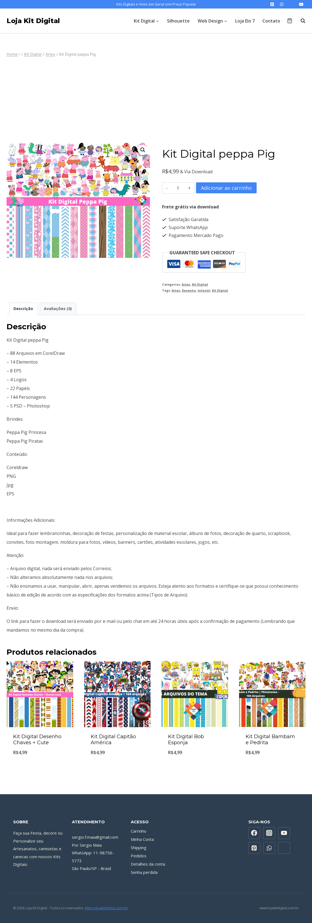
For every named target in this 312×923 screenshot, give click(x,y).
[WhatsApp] (282, 4)
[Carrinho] (289, 20)
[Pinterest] (272, 4)
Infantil (204, 290)
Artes (186, 284)
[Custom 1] (291, 4)
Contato (271, 21)
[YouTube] (301, 4)
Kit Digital (200, 284)
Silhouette (178, 21)
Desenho (189, 290)
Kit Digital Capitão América (113, 740)
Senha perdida (144, 872)
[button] (143, 150)
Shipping (138, 847)
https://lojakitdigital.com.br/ (106, 908)
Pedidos (138, 855)
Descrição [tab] (23, 308)
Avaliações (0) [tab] (58, 308)
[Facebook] (254, 833)
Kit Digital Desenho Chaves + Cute (37, 740)
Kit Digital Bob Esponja (186, 740)
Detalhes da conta (148, 864)
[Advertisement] (156, 100)
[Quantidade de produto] (178, 188)
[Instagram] (269, 833)
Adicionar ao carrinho (226, 188)
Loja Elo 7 (245, 21)
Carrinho (138, 831)
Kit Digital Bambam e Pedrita (270, 740)
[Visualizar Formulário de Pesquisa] (300, 20)
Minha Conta (142, 839)
